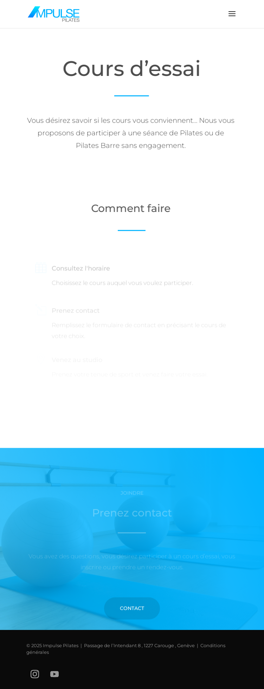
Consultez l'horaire (81, 269)
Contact (132, 617)
